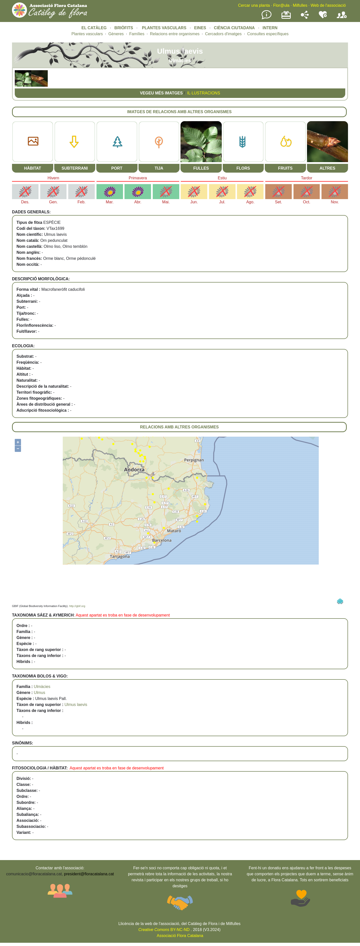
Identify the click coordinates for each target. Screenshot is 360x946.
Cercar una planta (254, 5)
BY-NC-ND (164, 930)
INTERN (270, 28)
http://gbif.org (77, 606)
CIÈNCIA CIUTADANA (234, 28)
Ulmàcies (42, 686)
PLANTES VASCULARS (164, 28)
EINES (200, 28)
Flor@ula (281, 5)
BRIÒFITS (124, 28)
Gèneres (116, 34)
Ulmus (39, 692)
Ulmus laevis (75, 704)
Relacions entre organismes (175, 34)
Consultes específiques (267, 34)
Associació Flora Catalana (180, 936)
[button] (23, 85)
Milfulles (300, 5)
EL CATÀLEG (94, 28)
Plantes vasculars (87, 34)
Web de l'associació (328, 5)
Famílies (136, 34)
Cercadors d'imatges (223, 34)
